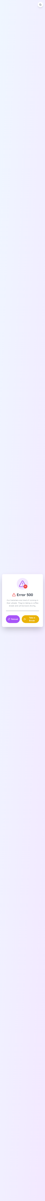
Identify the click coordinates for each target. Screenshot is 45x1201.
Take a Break (29, 619)
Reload (13, 619)
